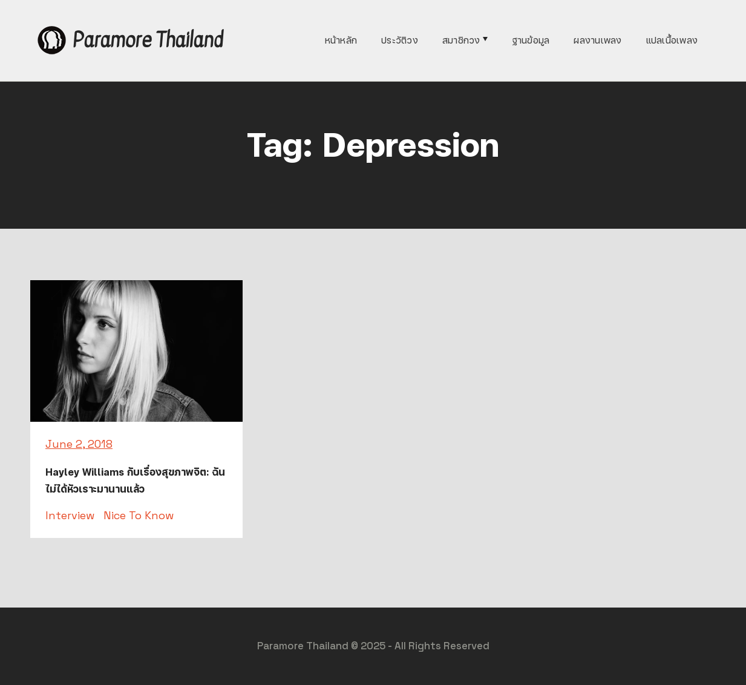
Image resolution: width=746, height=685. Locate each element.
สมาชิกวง (461, 40)
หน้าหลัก (341, 40)
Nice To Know (138, 515)
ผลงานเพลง (597, 40)
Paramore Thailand (148, 40)
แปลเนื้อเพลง (672, 40)
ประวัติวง (399, 40)
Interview (69, 515)
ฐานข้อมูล (531, 40)
